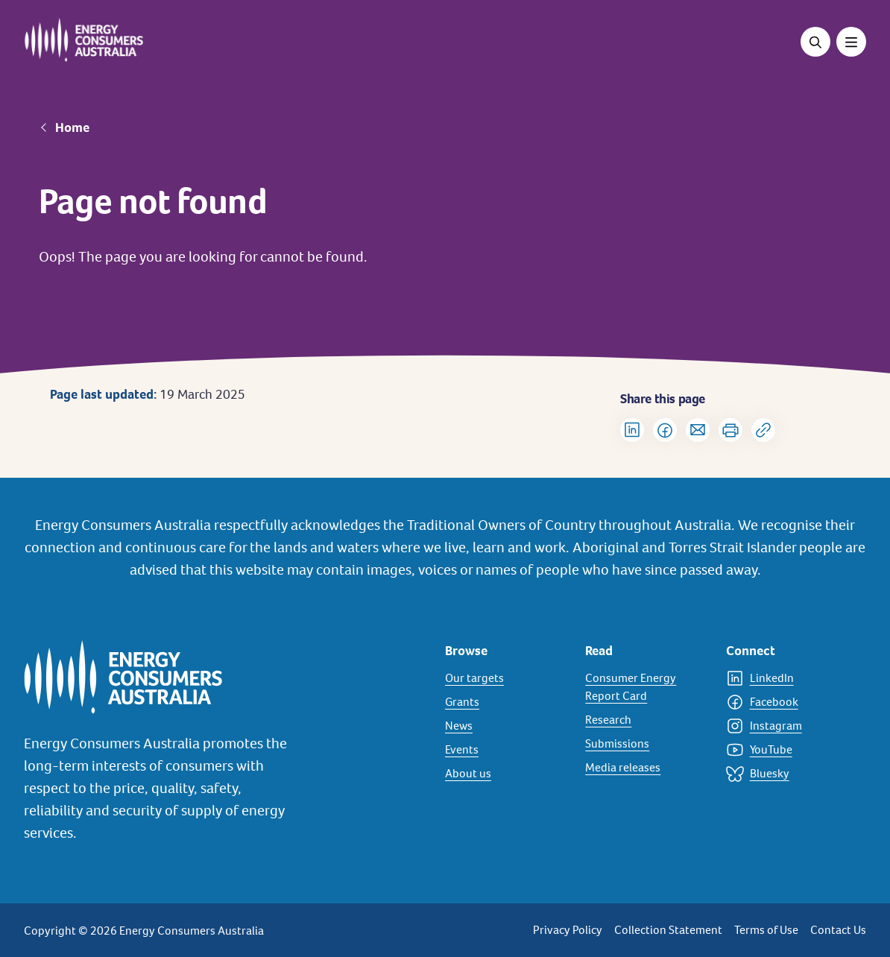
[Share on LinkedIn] (632, 430)
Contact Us (838, 930)
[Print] (730, 430)
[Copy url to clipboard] (763, 430)
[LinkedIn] (787, 678)
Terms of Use (766, 930)
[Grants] (506, 702)
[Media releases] (646, 768)
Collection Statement (668, 930)
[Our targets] (506, 678)
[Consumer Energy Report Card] (646, 687)
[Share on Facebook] (665, 430)
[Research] (646, 720)
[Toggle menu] (851, 42)
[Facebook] (787, 702)
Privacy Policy (567, 930)
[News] (506, 726)
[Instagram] (787, 726)
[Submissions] (646, 744)
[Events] (506, 750)
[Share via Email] (698, 430)
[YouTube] (787, 750)
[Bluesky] (787, 774)
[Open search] (815, 42)
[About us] (506, 774)
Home (72, 127)
